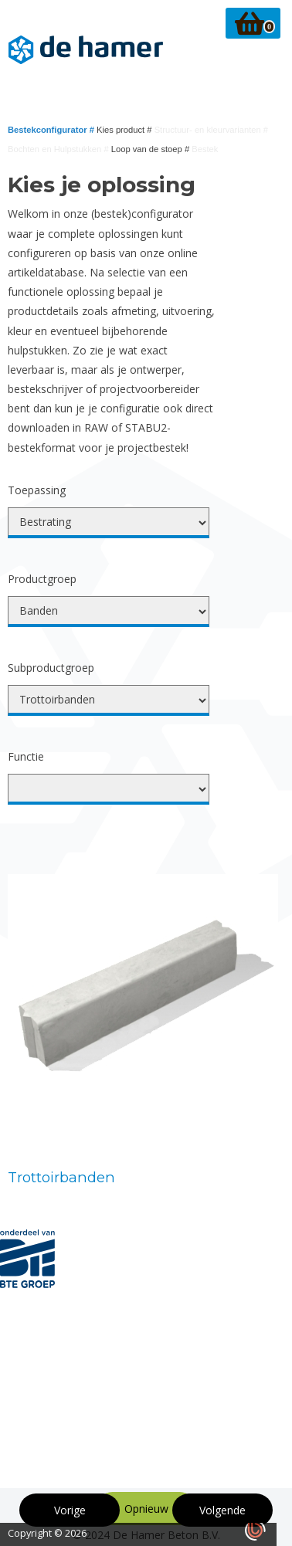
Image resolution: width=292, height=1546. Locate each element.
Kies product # (125, 129)
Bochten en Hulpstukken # (59, 149)
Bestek (205, 149)
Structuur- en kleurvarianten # (211, 129)
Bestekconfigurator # (52, 129)
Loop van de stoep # (151, 149)
